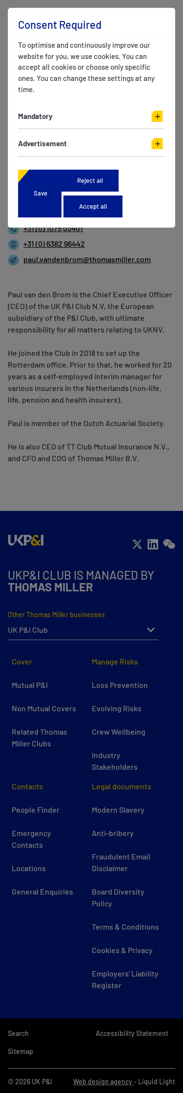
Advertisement (42, 143)
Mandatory (35, 116)
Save (40, 193)
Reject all (90, 180)
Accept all (93, 206)
